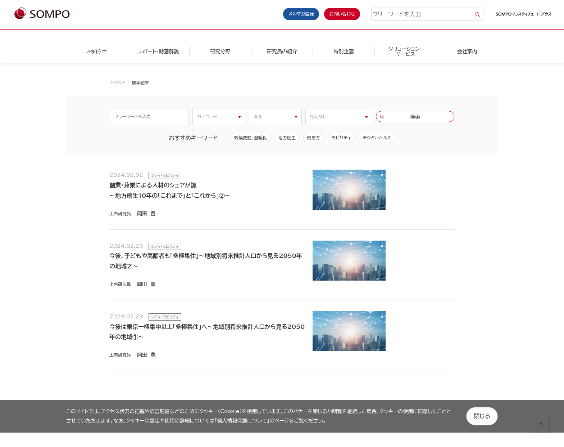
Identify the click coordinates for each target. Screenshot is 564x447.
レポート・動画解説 (158, 51)
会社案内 (467, 51)
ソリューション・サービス (405, 51)
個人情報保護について (242, 420)
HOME (118, 82)
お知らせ (96, 51)
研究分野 (220, 51)
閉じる (482, 416)
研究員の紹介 (282, 51)
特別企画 (343, 51)
